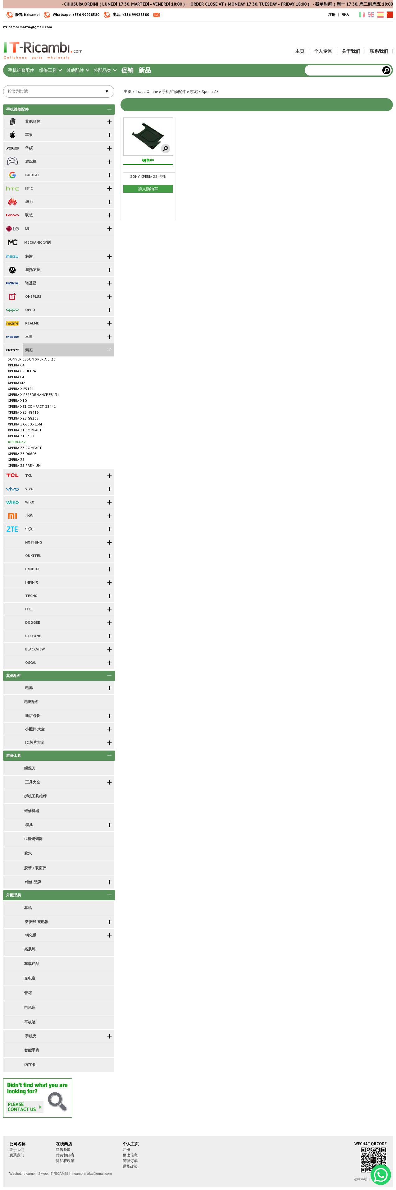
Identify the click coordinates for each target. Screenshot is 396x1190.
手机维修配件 (21, 70)
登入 (345, 14)
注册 (331, 14)
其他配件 (77, 70)
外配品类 (105, 70)
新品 (145, 70)
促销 (127, 70)
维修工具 (50, 70)
